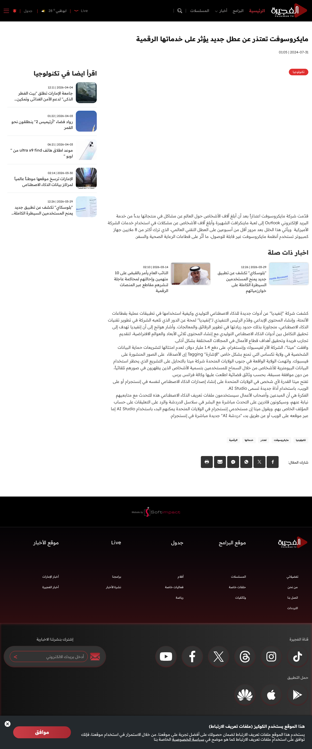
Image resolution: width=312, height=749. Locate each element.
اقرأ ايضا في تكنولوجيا (63, 74)
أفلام (181, 578)
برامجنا (116, 578)
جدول (28, 11)
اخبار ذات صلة (287, 252)
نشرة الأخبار (113, 589)
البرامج (238, 10)
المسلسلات (199, 10)
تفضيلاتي (292, 578)
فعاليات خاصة (174, 589)
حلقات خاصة (237, 589)
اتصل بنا (292, 599)
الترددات (292, 610)
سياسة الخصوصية (188, 739)
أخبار (223, 10)
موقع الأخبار (46, 544)
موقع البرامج (232, 544)
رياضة (180, 599)
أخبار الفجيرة (50, 589)
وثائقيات (240, 599)
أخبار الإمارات (50, 578)
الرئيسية (257, 10)
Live (116, 544)
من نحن (293, 589)
